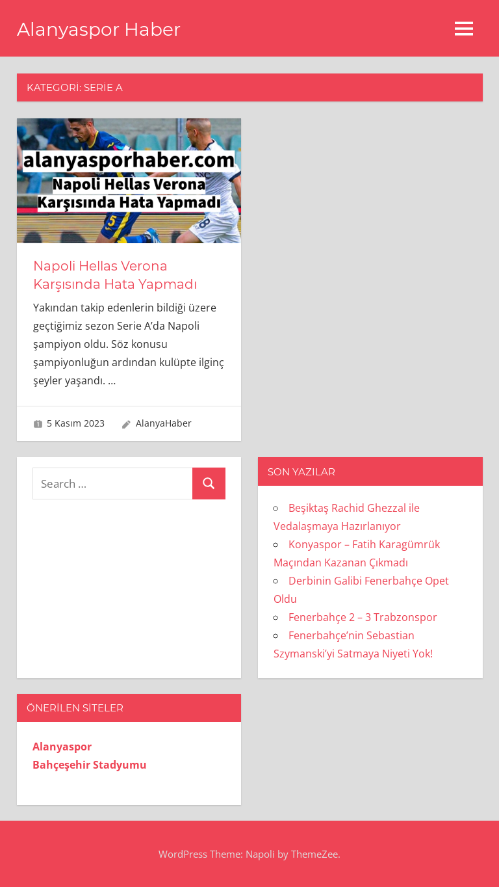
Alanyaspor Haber (99, 29)
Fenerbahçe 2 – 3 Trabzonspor (362, 617)
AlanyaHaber (164, 423)
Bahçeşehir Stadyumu (89, 765)
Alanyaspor (62, 746)
